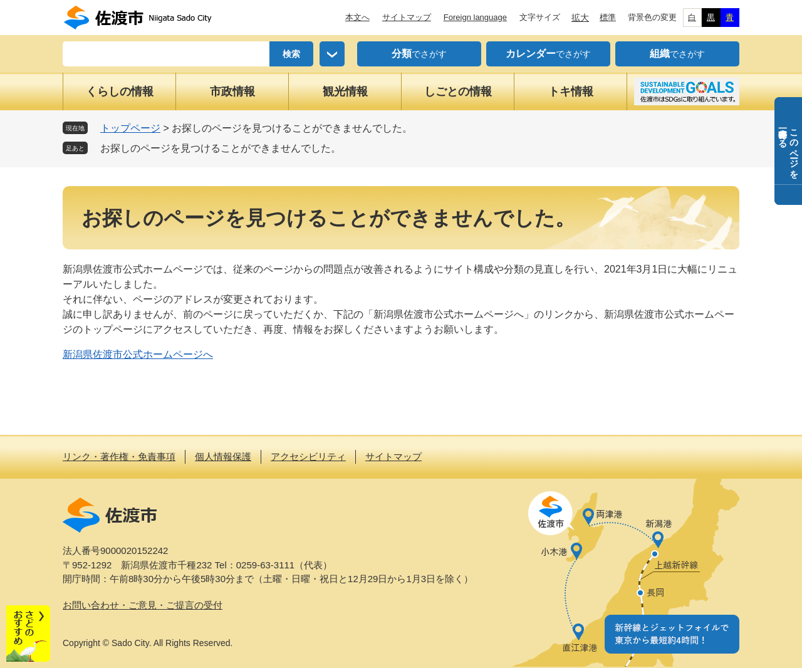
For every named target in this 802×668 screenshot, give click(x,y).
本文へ (357, 17)
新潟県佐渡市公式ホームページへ (138, 354)
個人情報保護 (223, 456)
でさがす (419, 54)
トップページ (130, 128)
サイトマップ (406, 17)
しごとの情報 (458, 91)
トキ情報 (570, 91)
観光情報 (345, 91)
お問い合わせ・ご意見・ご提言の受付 (142, 605)
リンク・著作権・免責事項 (119, 456)
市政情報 (232, 91)
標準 (608, 17)
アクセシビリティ (308, 456)
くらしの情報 (120, 91)
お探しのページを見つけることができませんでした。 (220, 148)
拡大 (580, 18)
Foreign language (475, 17)
